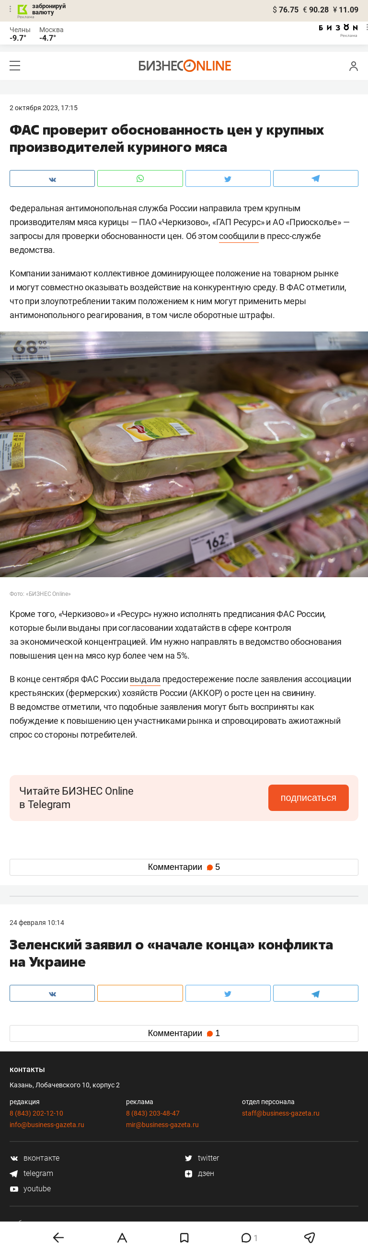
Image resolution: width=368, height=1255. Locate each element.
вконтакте (34, 1158)
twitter (201, 1158)
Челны (20, 30)
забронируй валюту (49, 9)
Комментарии (184, 867)
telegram (31, 1173)
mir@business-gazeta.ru (162, 1125)
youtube (30, 1188)
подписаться (308, 797)
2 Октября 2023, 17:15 (44, 108)
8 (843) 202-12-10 (36, 1113)
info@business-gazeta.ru (47, 1125)
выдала (145, 679)
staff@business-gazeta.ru (281, 1113)
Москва (51, 30)
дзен (199, 1173)
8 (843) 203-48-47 (153, 1113)
